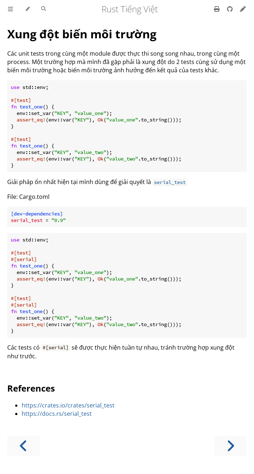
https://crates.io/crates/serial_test (68, 405)
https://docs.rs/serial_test (57, 414)
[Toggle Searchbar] (43, 9)
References (31, 388)
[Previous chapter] (23, 446)
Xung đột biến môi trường (81, 34)
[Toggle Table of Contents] (10, 9)
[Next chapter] (230, 446)
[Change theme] (27, 9)
